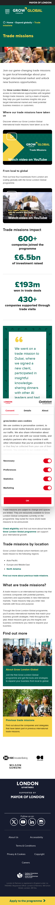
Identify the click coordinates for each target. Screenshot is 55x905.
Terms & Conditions (26, 845)
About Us (13, 837)
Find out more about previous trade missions (25, 575)
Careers (26, 862)
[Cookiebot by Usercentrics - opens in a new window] (39, 402)
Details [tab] (27, 410)
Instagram (41, 822)
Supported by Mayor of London (27, 795)
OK (27, 500)
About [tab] (45, 410)
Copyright (39, 854)
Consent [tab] (9, 410)
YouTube (23, 822)
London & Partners (27, 785)
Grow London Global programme (19, 531)
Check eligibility (11, 528)
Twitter (14, 822)
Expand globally (23, 22)
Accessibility (36, 837)
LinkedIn (32, 822)
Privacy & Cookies (16, 854)
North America (14, 569)
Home (10, 22)
